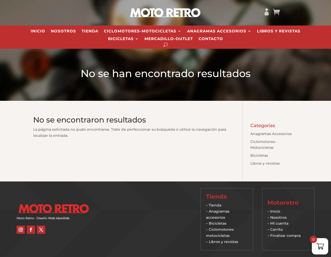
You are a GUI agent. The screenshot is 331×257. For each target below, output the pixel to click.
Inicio (38, 31)
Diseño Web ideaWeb (52, 218)
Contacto (211, 39)
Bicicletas (121, 39)
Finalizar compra (285, 235)
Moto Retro (25, 218)
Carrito (276, 229)
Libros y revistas (278, 31)
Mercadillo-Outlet (168, 39)
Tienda (90, 31)
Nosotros (63, 31)
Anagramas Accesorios (216, 31)
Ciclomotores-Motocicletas (140, 31)
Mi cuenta (279, 223)
